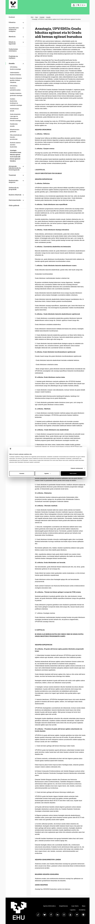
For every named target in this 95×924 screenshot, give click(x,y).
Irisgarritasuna (63, 906)
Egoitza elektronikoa (49, 906)
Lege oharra (74, 906)
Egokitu (48, 473)
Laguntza (72, 910)
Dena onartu (73, 473)
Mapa (83, 906)
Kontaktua (82, 910)
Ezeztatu (21, 473)
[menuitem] (83, 5)
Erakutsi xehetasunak (77, 468)
